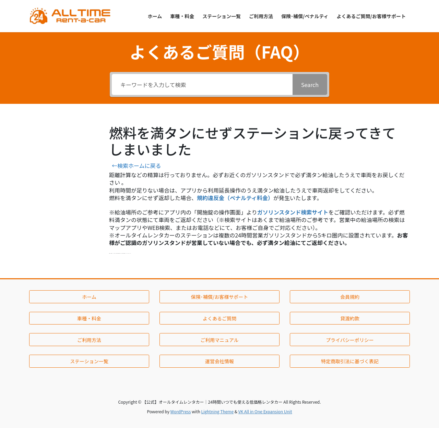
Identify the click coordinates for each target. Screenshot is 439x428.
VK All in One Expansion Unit (265, 411)
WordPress (180, 411)
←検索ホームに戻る (136, 165)
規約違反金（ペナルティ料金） (235, 198)
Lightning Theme (217, 411)
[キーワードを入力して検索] (202, 84)
